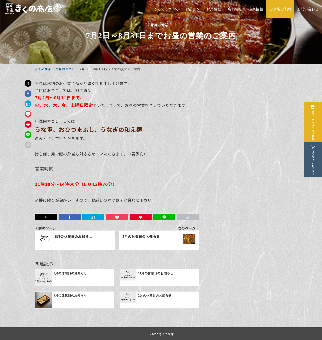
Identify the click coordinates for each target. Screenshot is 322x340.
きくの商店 (166, 334)
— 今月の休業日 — (161, 25)
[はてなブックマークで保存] (28, 103)
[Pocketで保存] (28, 114)
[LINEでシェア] (28, 134)
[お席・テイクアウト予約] (316, 121)
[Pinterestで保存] (28, 124)
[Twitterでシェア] (28, 83)
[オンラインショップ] (316, 158)
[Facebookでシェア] (28, 93)
